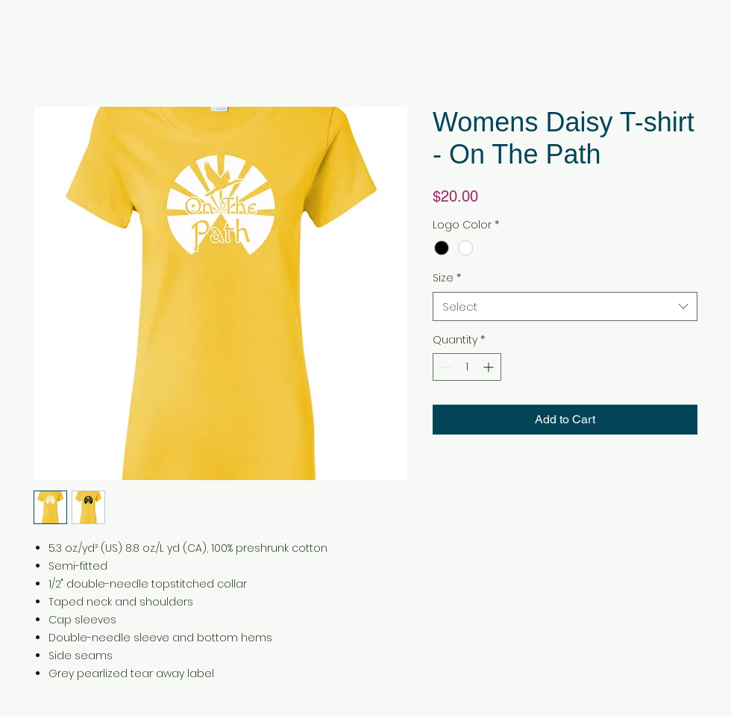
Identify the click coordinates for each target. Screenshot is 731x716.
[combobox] (565, 306)
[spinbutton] (467, 367)
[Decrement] (444, 367)
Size (447, 278)
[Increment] (489, 367)
